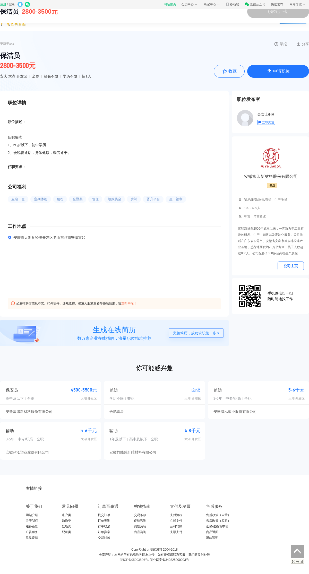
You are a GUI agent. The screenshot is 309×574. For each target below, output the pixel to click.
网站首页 (170, 4)
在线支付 (176, 521)
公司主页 (291, 266)
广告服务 (32, 532)
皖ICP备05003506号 (134, 560)
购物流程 (140, 526)
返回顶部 (297, 551)
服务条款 (32, 526)
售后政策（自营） (218, 515)
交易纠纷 (104, 538)
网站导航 (297, 4)
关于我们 (32, 521)
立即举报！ (129, 303)
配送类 (66, 532)
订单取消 (104, 526)
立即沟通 (266, 122)
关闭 (297, 561)
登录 (12, 4)
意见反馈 (32, 538)
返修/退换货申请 (217, 526)
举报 (280, 44)
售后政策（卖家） (218, 521)
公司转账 (176, 526)
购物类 (66, 521)
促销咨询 (140, 521)
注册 (3, 4)
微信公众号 (255, 4)
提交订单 (104, 515)
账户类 (66, 515)
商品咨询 (140, 532)
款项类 (66, 526)
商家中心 (212, 4)
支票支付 (176, 532)
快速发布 (277, 4)
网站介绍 (32, 515)
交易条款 (140, 515)
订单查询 (104, 521)
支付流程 (176, 515)
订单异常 (104, 532)
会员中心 (189, 4)
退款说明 (212, 538)
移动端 (232, 4)
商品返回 (212, 532)
